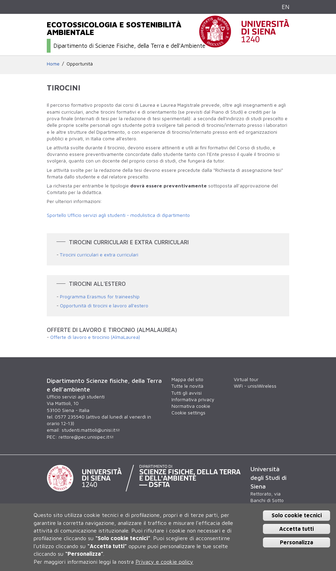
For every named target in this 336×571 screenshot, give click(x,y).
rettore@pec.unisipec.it (86, 437)
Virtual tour (246, 379)
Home (53, 64)
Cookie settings (188, 412)
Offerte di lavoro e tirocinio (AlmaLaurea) (95, 337)
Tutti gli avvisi (186, 393)
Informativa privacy (192, 399)
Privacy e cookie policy (164, 562)
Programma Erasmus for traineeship (100, 296)
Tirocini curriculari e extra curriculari (99, 254)
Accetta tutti (296, 529)
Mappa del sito (187, 379)
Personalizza (296, 542)
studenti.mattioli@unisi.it (91, 430)
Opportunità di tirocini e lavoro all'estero (104, 305)
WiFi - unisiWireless (255, 386)
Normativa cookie (190, 406)
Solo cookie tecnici (297, 515)
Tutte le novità (187, 386)
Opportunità (80, 64)
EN (285, 6)
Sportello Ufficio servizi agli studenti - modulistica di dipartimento (118, 215)
